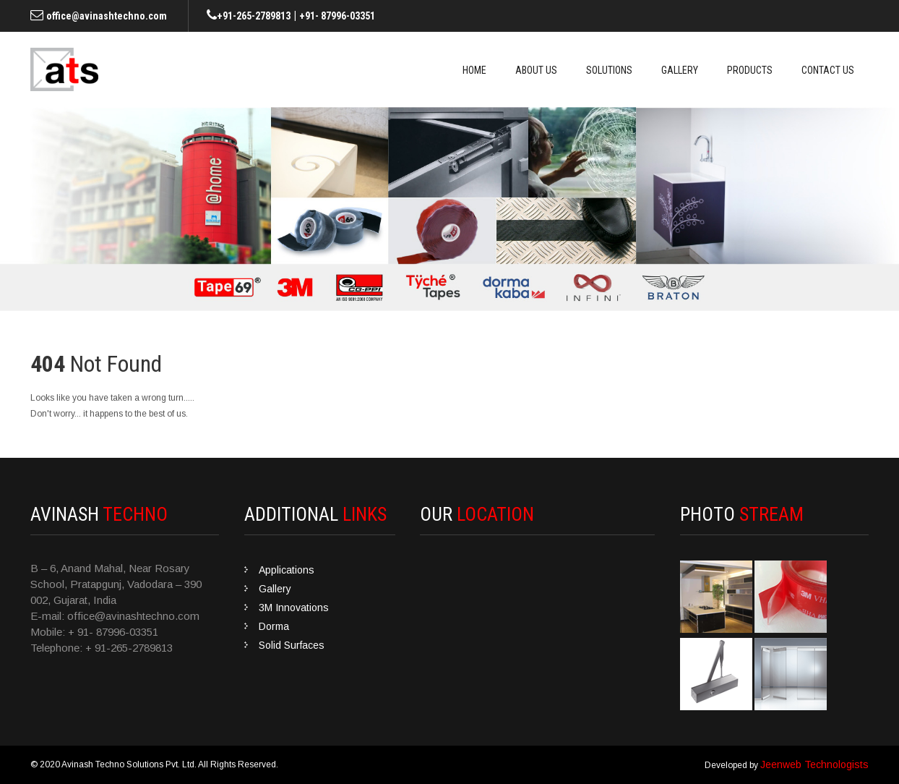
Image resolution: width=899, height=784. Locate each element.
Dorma (274, 626)
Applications (286, 570)
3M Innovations (294, 607)
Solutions (609, 70)
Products (750, 70)
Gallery (679, 70)
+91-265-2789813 (254, 16)
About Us (536, 70)
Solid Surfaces (291, 645)
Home (474, 70)
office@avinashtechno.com (106, 16)
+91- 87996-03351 (337, 16)
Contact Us (827, 70)
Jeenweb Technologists (814, 764)
